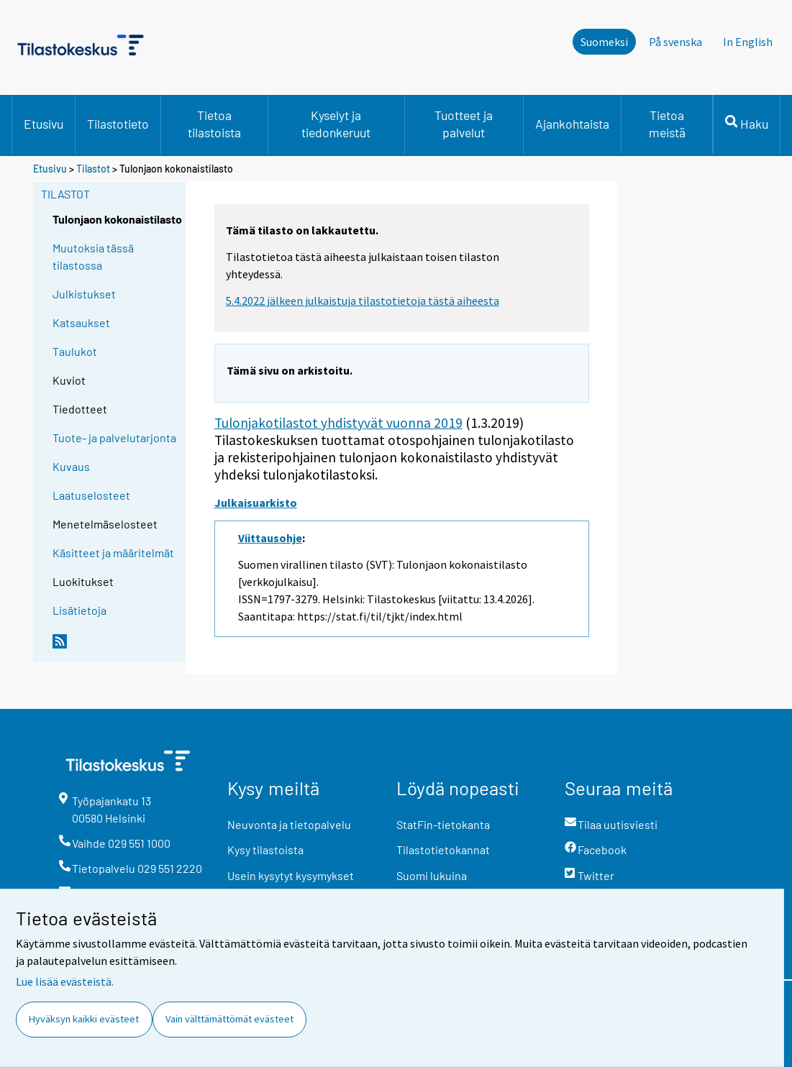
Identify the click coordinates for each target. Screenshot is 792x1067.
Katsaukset (81, 322)
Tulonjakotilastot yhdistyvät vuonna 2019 (338, 422)
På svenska (675, 42)
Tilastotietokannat (443, 849)
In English (748, 42)
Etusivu (43, 124)
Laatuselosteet (91, 495)
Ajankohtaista (572, 124)
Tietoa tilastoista (214, 123)
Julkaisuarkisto (255, 502)
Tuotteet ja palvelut (463, 123)
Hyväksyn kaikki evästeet (84, 1018)
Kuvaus (71, 466)
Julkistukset (84, 294)
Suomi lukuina (431, 875)
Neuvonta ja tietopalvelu (289, 824)
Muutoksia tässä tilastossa (93, 256)
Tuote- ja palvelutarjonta (114, 437)
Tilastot (93, 168)
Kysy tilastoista (265, 849)
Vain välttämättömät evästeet (229, 1018)
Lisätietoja (79, 610)
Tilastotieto (118, 124)
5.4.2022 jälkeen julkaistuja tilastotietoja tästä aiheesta (362, 300)
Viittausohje (270, 538)
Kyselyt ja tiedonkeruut (335, 123)
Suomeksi (604, 42)
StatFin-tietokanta (443, 824)
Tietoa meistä (667, 123)
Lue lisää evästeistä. (65, 981)
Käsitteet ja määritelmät (113, 552)
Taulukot (75, 351)
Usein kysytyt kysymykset (290, 875)
